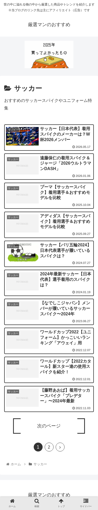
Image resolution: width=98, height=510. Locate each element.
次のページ (49, 425)
